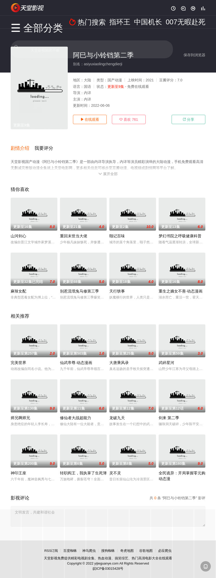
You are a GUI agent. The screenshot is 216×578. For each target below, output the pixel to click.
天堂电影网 (27, 7)
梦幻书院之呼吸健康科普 (180, 230)
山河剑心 (18, 230)
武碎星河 (166, 356)
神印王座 (18, 467)
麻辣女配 (18, 285)
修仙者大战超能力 (75, 412)
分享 (188, 119)
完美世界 (18, 356)
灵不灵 (115, 467)
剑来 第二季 (169, 412)
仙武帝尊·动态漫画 (76, 356)
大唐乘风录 (119, 356)
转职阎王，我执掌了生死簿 (83, 467)
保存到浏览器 (194, 55)
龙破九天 (117, 412)
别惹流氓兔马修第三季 (79, 285)
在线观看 (89, 119)
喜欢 (128, 119)
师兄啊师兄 (20, 412)
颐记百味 (117, 230)
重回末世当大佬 (73, 230)
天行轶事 (117, 285)
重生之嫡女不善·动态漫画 (181, 285)
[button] (23, 144)
